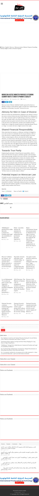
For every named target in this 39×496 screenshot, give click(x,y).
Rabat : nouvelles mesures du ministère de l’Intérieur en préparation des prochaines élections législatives (19, 233)
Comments (14, 444)
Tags (20, 444)
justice (5, 198)
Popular (8, 444)
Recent (3, 444)
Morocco (12, 47)
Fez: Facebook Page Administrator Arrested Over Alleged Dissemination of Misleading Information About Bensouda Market (19, 349)
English (7, 47)
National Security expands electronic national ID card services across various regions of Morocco (31, 307)
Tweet (3, 191)
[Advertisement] (19, 35)
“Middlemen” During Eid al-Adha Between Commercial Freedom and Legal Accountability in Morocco (7, 232)
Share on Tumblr (18, 191)
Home (2, 47)
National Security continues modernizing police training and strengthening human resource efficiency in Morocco (7, 309)
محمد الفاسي (6, 99)
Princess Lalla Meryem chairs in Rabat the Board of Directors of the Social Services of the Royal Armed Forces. (31, 284)
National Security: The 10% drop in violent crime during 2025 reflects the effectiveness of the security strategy (19, 307)
